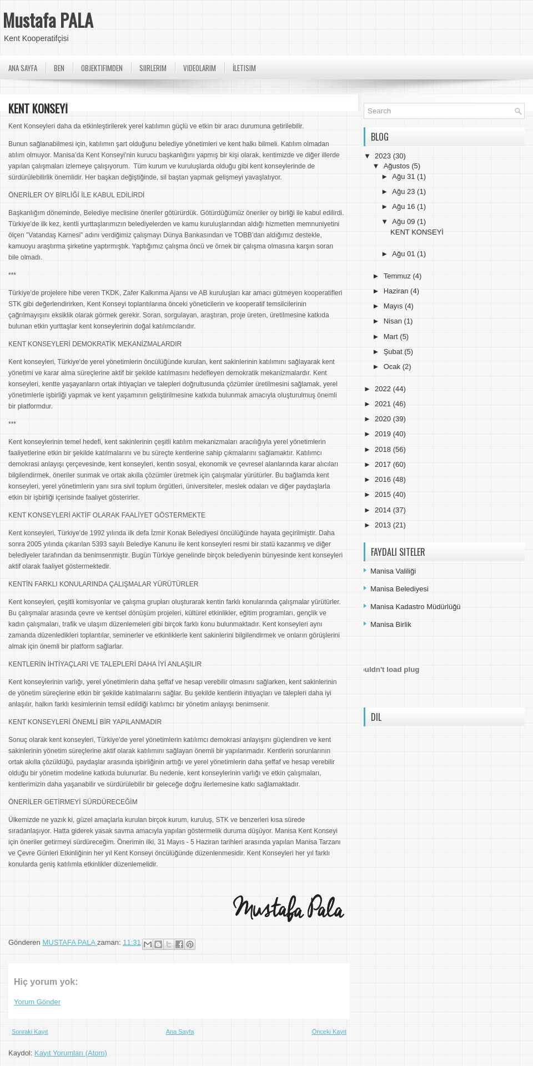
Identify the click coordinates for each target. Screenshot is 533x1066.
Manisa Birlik (390, 624)
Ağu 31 (404, 176)
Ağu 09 (404, 221)
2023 (384, 156)
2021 (384, 404)
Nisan (394, 321)
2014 (384, 510)
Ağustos (398, 166)
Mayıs (394, 306)
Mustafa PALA (48, 20)
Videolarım (199, 67)
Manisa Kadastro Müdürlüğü (415, 606)
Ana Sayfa (22, 67)
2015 (384, 494)
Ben (59, 67)
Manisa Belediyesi (399, 589)
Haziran (397, 291)
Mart (392, 336)
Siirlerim (153, 67)
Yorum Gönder (37, 1002)
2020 (384, 419)
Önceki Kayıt (329, 1031)
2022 (384, 389)
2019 (384, 434)
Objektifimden (102, 67)
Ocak (393, 366)
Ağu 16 (404, 206)
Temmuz (398, 276)
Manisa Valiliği (393, 571)
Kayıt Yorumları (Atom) (70, 1053)
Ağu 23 (404, 191)
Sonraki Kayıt (30, 1031)
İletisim (244, 67)
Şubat (394, 351)
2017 (384, 464)
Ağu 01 (404, 254)
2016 (384, 479)
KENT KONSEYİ (417, 232)
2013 (384, 525)
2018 (384, 449)
